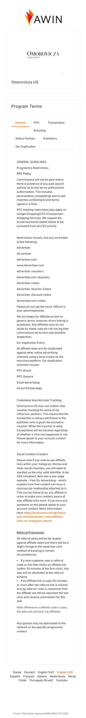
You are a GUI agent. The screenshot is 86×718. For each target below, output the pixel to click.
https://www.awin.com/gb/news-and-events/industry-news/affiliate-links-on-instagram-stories (42, 516)
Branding (40, 130)
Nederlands (57, 676)
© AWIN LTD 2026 (58, 713)
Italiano (42, 676)
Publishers (50, 138)
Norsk (72, 676)
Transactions (56, 122)
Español (15, 676)
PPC (36, 122)
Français (28, 676)
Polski (23, 680)
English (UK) (46, 672)
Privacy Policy (21, 713)
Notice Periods (25, 138)
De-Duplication (25, 146)
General (20, 122)
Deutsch (29, 672)
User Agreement (38, 713)
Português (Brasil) (41, 680)
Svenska (61, 680)
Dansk (17, 672)
